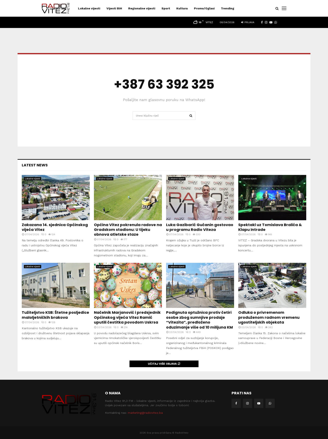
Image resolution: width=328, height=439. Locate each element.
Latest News (35, 165)
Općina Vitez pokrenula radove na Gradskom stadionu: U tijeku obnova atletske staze (128, 229)
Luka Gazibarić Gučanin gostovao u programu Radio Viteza (199, 227)
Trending (227, 8)
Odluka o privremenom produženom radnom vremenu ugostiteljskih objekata (269, 317)
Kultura (182, 8)
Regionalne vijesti (141, 8)
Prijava (247, 22)
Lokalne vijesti (89, 8)
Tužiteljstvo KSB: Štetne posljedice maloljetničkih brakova (55, 315)
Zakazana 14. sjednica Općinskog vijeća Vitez (55, 227)
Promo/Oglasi (204, 8)
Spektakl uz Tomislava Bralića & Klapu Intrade (270, 227)
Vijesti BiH (114, 8)
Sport (165, 8)
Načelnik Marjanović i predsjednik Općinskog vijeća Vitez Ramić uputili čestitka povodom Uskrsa (127, 317)
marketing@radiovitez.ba (145, 412)
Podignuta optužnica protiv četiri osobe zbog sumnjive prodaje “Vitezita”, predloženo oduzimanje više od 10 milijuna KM (199, 320)
